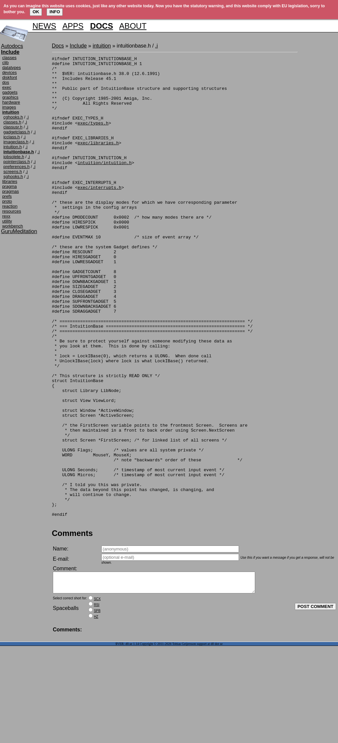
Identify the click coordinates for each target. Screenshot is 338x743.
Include (78, 46)
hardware (11, 102)
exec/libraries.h (98, 160)
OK (36, 11)
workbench (12, 226)
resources (11, 211)
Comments (72, 626)
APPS (73, 25)
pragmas (10, 191)
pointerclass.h (16, 161)
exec (6, 87)
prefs (7, 196)
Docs (58, 46)
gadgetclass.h (16, 131)
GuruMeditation (19, 231)
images (9, 107)
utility (7, 221)
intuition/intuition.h (105, 184)
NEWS (44, 25)
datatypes (11, 67)
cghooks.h (13, 117)
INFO (55, 11)
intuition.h (12, 146)
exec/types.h (93, 137)
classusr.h (12, 126)
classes (9, 57)
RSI (96, 702)
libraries (9, 181)
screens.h (12, 171)
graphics (10, 97)
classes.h (12, 122)
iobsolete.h (13, 156)
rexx (6, 216)
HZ (96, 714)
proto (7, 201)
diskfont (9, 77)
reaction (9, 206)
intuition (102, 46)
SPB (97, 708)
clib (5, 62)
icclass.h (11, 136)
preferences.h (16, 166)
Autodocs (12, 46)
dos (5, 82)
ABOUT (133, 25)
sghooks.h (13, 176)
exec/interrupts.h (99, 214)
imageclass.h (15, 141)
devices (9, 72)
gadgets (9, 92)
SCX (97, 696)
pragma (9, 186)
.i (27, 117)
